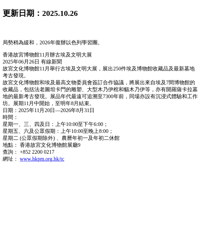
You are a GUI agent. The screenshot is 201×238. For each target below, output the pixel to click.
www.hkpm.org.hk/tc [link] (42, 159)
